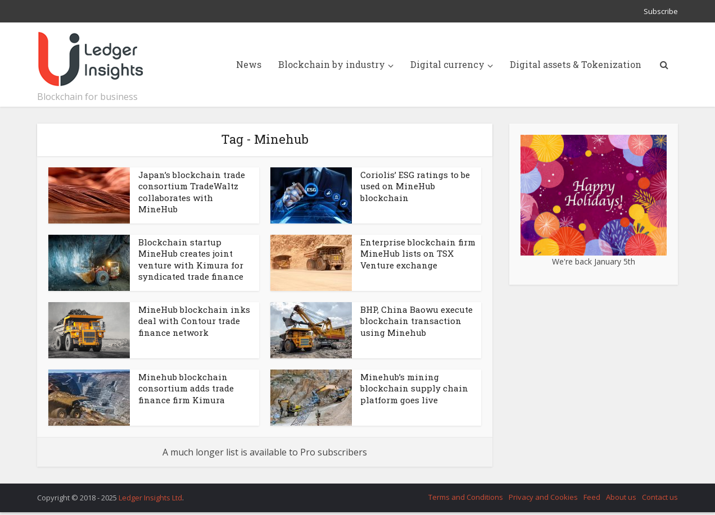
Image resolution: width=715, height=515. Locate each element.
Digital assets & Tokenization (575, 64)
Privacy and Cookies (543, 497)
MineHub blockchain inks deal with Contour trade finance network (194, 321)
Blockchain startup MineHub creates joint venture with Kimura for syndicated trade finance (190, 259)
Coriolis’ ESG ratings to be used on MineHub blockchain (415, 186)
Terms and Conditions (465, 497)
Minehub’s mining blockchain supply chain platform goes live (414, 388)
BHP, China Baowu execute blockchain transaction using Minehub (416, 321)
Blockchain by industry (331, 64)
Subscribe (661, 11)
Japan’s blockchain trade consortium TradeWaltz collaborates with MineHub (191, 192)
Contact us (660, 497)
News (248, 64)
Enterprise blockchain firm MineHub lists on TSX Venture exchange (418, 253)
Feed (591, 497)
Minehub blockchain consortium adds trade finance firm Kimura (186, 388)
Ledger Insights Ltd (150, 498)
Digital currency (447, 64)
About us (621, 497)
